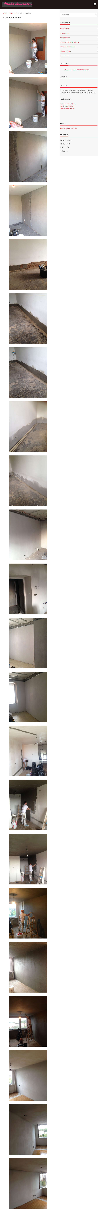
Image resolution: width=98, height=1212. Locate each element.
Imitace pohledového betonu (69, 42)
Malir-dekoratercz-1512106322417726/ (76, 70)
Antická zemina (65, 38)
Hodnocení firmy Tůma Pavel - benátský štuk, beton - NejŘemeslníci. (67, 106)
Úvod (5, 13)
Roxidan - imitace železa (68, 47)
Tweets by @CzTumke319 (68, 128)
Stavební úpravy (65, 51)
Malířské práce (65, 29)
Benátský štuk (64, 33)
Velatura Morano (65, 56)
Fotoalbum (13, 13)
